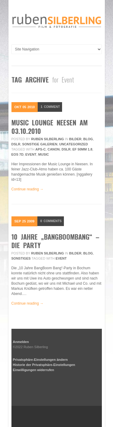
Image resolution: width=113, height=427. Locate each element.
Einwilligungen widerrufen (33, 370)
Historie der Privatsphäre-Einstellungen (44, 365)
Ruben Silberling (47, 139)
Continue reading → (27, 189)
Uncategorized (73, 144)
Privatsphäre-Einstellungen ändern (40, 359)
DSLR (15, 144)
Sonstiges (21, 258)
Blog (88, 139)
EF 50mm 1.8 (82, 149)
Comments (51, 221)
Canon (54, 149)
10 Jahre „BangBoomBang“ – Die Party (55, 241)
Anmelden (21, 342)
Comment (51, 107)
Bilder (75, 139)
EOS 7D (17, 154)
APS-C (40, 149)
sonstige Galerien (40, 144)
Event (30, 154)
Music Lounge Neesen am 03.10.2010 (49, 127)
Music (43, 154)
